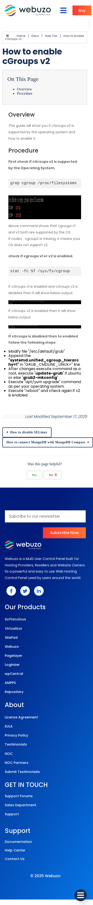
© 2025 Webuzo (45, 876)
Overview (24, 89)
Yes (34, 475)
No (53, 475)
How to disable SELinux (28, 432)
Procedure (24, 93)
